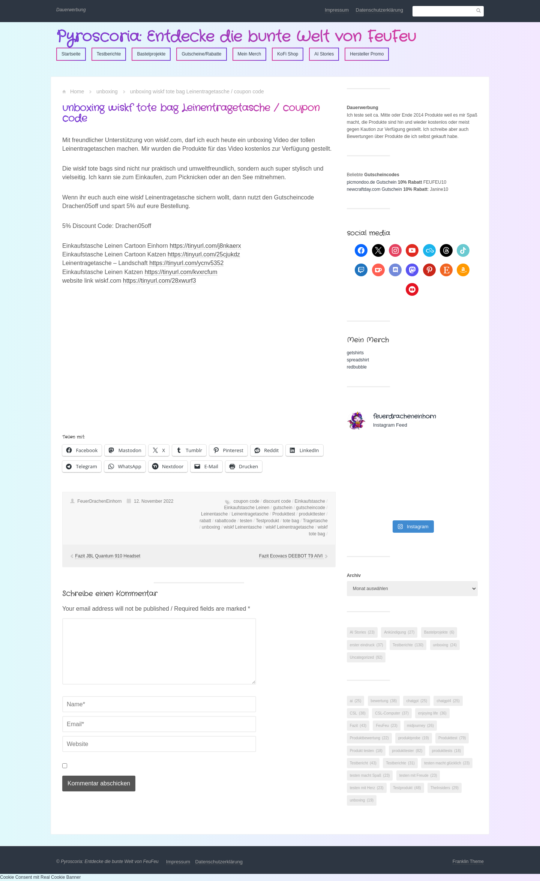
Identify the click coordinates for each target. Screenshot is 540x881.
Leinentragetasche (249, 514)
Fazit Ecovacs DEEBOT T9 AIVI (291, 556)
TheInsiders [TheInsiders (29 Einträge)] (444, 787)
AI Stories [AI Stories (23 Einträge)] (362, 632)
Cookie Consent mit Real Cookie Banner (40, 877)
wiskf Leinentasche (243, 527)
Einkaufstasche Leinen (246, 507)
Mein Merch (249, 54)
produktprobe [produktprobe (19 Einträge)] (413, 738)
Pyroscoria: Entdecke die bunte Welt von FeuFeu (236, 37)
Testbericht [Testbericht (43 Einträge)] (363, 763)
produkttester (312, 514)
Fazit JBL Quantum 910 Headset (107, 556)
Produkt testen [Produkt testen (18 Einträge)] (366, 750)
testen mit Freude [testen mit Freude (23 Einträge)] (418, 775)
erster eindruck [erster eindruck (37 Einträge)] (366, 645)
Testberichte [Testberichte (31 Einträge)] (400, 763)
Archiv (354, 575)
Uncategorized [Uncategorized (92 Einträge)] (366, 657)
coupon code (247, 501)
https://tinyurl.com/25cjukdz (204, 254)
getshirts (355, 352)
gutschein (282, 507)
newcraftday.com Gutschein (374, 189)
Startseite (71, 54)
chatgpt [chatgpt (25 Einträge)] (416, 700)
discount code (277, 501)
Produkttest (283, 514)
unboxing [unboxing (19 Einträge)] (362, 800)
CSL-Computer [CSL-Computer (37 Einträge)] (392, 713)
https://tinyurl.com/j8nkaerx (205, 246)
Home (77, 91)
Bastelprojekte (151, 54)
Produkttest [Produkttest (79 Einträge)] (452, 738)
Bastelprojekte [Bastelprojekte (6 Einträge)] (439, 632)
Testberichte (109, 54)
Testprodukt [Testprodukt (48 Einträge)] (407, 787)
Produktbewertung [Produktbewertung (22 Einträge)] (369, 738)
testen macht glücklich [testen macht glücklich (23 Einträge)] (447, 763)
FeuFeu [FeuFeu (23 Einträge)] (386, 725)
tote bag (291, 520)
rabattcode (225, 520)
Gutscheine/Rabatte (201, 54)
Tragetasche (315, 520)
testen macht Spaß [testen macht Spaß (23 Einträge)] (370, 775)
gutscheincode (310, 507)
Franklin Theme (468, 861)
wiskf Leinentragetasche (290, 527)
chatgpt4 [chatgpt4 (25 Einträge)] (447, 700)
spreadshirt (358, 360)
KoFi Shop (287, 54)
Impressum (337, 10)
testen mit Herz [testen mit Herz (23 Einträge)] (367, 787)
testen (246, 520)
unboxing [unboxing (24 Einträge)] (445, 645)
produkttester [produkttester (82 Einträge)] (407, 750)
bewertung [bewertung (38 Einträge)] (384, 700)
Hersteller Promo (367, 54)
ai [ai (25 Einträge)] (356, 700)
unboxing (107, 91)
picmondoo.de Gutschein (372, 182)
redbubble (357, 367)
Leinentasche (214, 514)
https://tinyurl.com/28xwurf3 (159, 280)
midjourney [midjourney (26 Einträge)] (420, 725)
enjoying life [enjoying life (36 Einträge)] (432, 713)
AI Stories (324, 54)
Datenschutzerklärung (379, 10)
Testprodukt (267, 520)
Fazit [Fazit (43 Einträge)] (358, 725)
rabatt (205, 520)
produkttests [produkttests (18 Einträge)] (446, 750)
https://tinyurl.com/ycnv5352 (186, 263)
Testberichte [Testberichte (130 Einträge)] (408, 645)
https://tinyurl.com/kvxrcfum (181, 272)
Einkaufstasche (310, 501)
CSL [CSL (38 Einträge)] (358, 713)
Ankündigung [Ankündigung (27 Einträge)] (399, 632)
